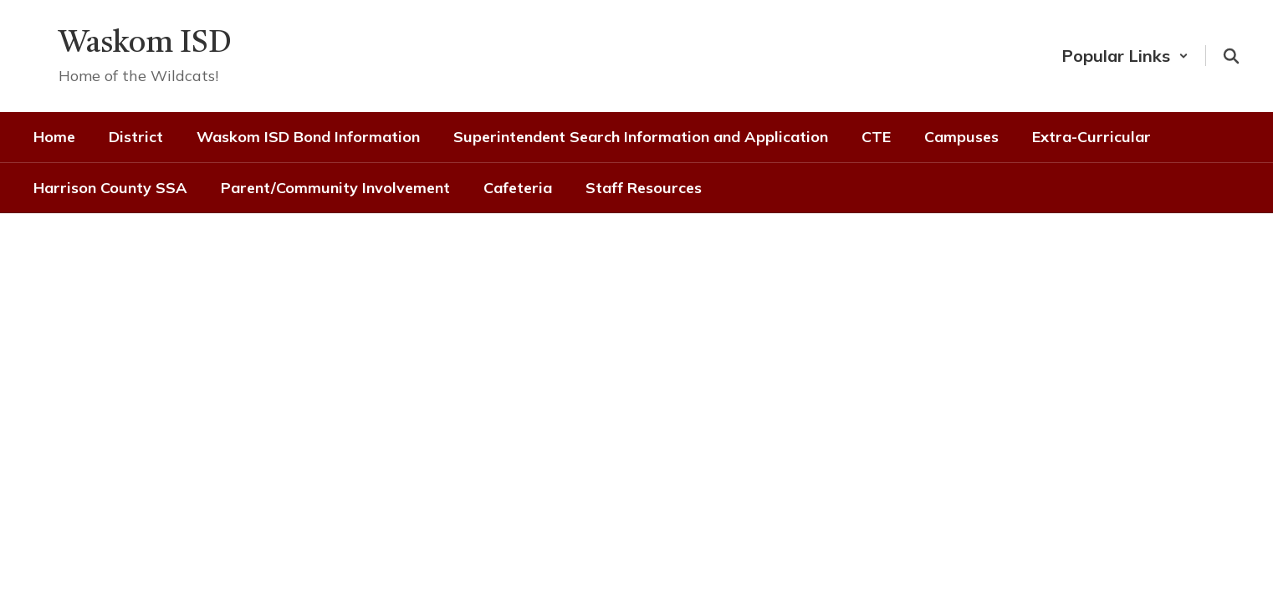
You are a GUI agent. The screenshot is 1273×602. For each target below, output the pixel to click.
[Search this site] (1231, 56)
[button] (1125, 55)
